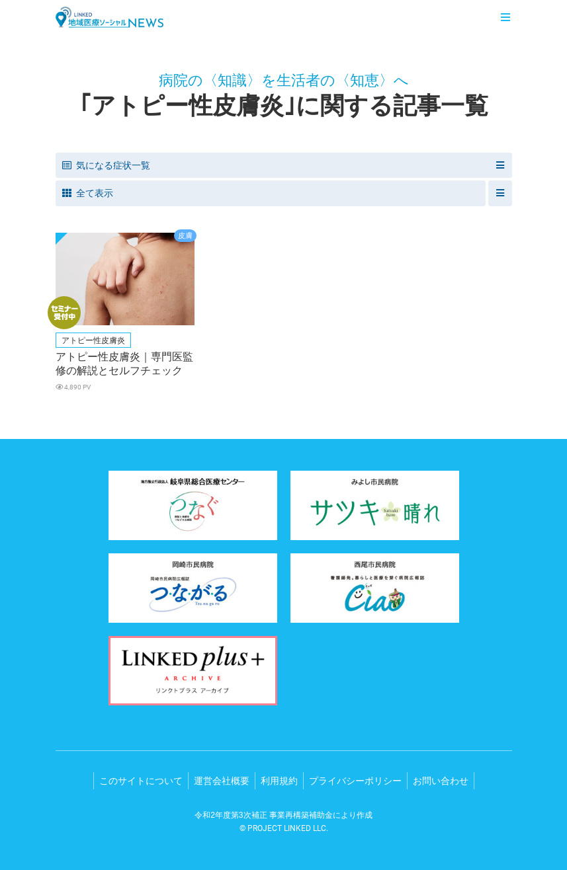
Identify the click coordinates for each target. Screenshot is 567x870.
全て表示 (87, 193)
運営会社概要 (221, 780)
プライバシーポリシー (355, 780)
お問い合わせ (440, 780)
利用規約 (279, 780)
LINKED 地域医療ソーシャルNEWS (109, 17)
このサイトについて (141, 780)
